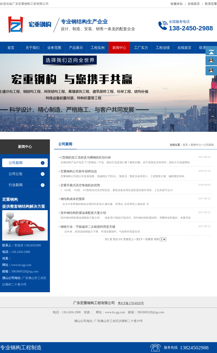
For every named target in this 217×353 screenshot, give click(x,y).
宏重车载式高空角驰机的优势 (80, 185)
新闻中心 (196, 144)
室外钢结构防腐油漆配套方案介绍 (83, 212)
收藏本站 (177, 3)
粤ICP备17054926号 (131, 303)
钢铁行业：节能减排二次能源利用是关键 (88, 226)
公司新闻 (208, 144)
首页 (185, 144)
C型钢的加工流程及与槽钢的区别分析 (86, 157)
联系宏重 (211, 3)
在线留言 (194, 3)
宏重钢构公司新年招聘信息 (79, 171)
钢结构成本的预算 (73, 199)
